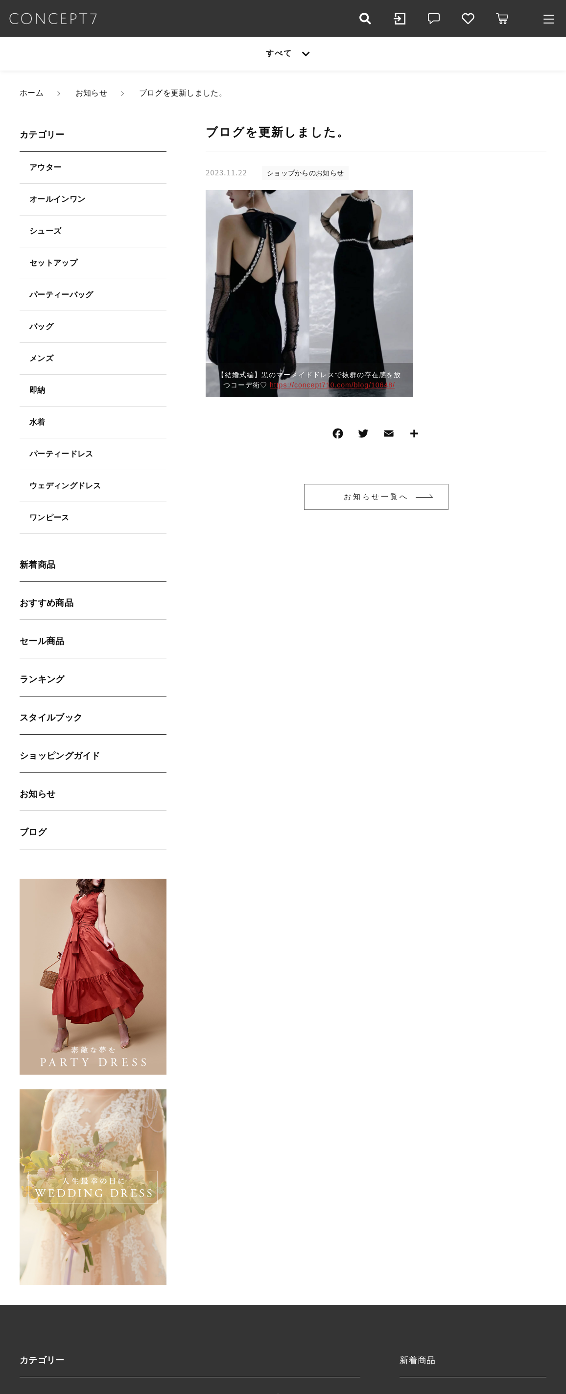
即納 (37, 390)
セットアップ (53, 263)
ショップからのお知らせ (305, 173)
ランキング (42, 679)
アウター (45, 167)
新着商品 (37, 565)
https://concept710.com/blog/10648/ (332, 385)
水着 (37, 422)
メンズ (41, 358)
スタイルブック (51, 717)
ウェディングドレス (65, 485)
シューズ (45, 231)
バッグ (41, 326)
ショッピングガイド (60, 756)
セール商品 (42, 641)
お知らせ (37, 794)
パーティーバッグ (61, 294)
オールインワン (57, 199)
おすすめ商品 (46, 603)
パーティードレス (61, 454)
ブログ (33, 832)
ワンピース (49, 517)
